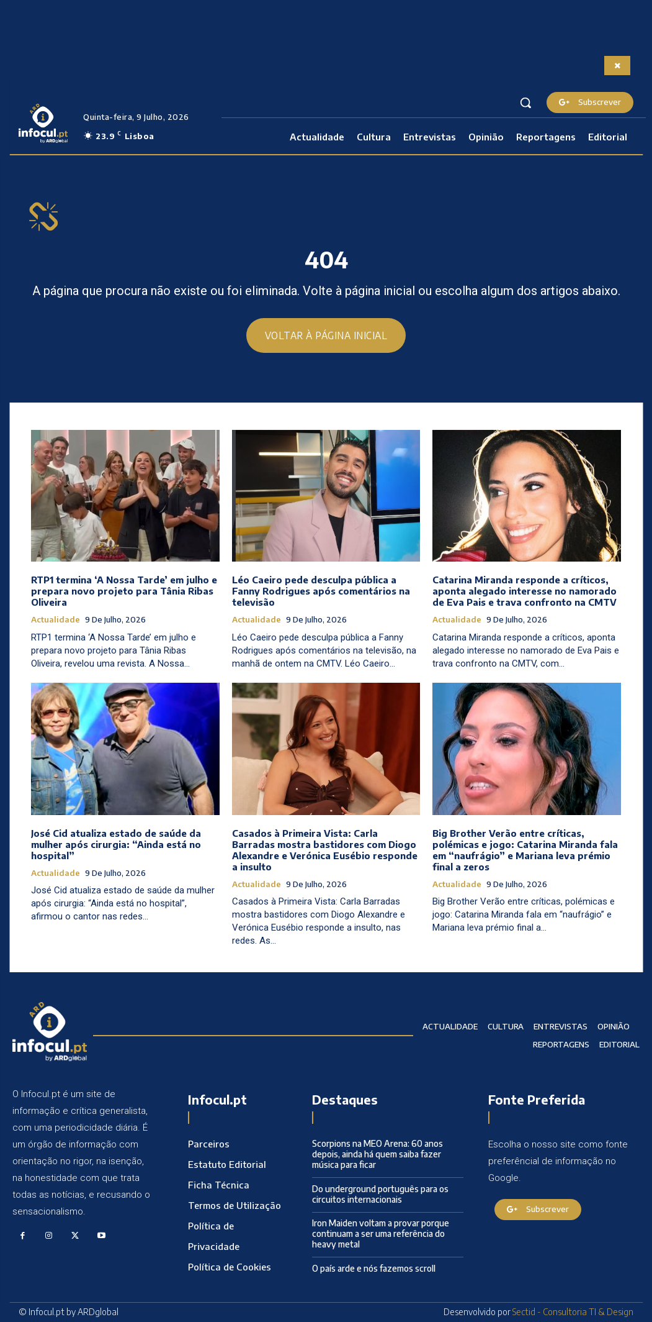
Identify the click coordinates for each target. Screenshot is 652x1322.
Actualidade (55, 620)
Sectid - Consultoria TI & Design (572, 1312)
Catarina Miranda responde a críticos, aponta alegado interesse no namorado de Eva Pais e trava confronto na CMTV (524, 591)
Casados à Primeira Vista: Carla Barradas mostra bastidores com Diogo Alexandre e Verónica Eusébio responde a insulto (325, 849)
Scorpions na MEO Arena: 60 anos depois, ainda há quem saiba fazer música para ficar (377, 1154)
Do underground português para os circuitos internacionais (380, 1194)
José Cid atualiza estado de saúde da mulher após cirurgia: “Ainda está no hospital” (116, 844)
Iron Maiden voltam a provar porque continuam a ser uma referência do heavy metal (380, 1234)
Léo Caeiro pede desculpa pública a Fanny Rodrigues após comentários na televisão (321, 591)
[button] (525, 102)
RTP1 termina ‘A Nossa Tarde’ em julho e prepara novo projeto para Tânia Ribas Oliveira (124, 591)
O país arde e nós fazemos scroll (373, 1268)
